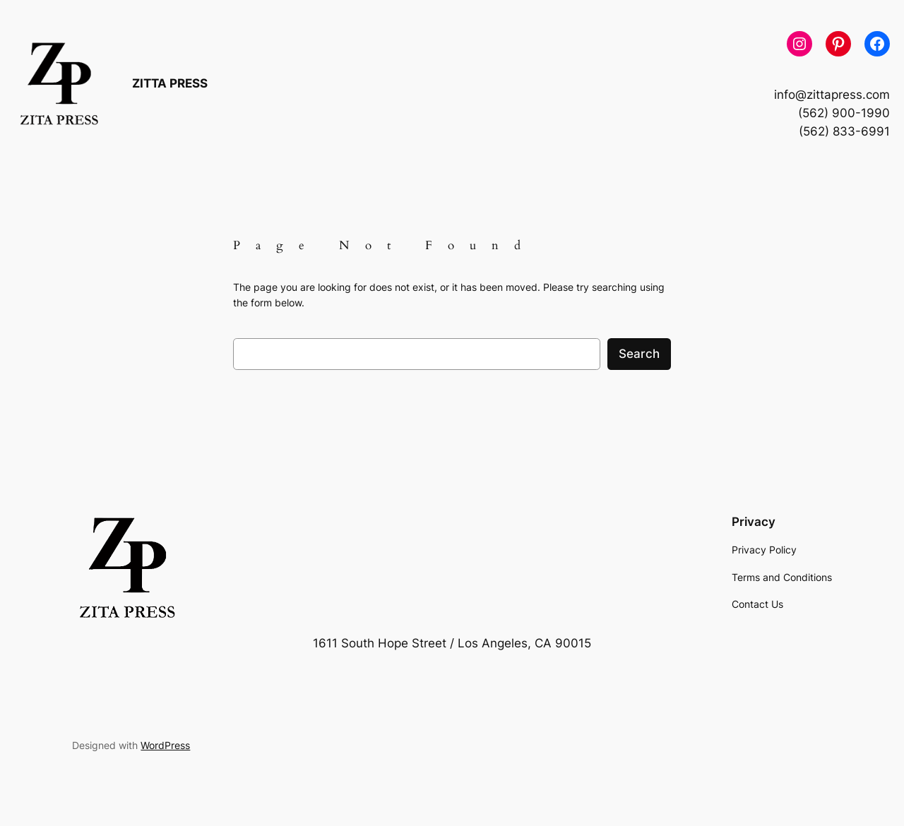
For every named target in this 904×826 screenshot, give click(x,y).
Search (639, 354)
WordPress (165, 745)
